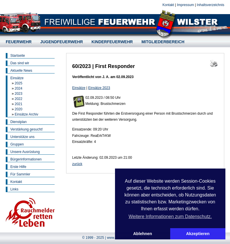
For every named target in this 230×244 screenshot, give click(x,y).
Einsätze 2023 (99, 88)
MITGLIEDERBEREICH (162, 41)
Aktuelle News (21, 71)
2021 (18, 104)
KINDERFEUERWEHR (112, 41)
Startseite (17, 56)
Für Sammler (20, 174)
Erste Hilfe (18, 167)
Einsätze (17, 78)
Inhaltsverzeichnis (210, 5)
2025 (18, 83)
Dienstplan (18, 122)
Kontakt (168, 5)
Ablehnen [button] (142, 233)
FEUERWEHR (19, 41)
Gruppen (17, 144)
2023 (18, 94)
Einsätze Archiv (26, 114)
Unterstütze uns (22, 137)
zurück (77, 164)
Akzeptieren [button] (198, 233)
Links (14, 189)
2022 (18, 99)
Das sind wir (19, 63)
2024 (18, 88)
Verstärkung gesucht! (26, 129)
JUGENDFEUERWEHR (61, 41)
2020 (18, 109)
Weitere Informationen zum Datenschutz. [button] (170, 216)
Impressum (185, 5)
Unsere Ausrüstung (25, 152)
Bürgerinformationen (26, 159)
